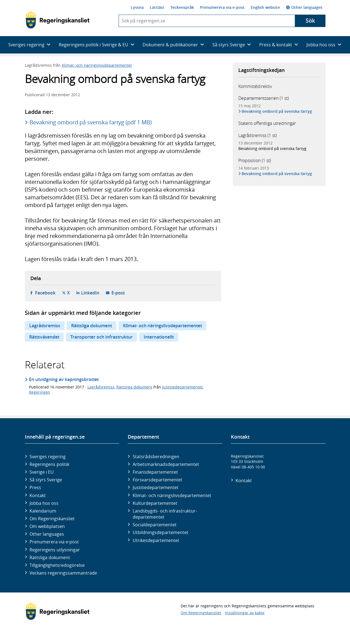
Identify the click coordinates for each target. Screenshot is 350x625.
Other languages (304, 7)
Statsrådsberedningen (156, 457)
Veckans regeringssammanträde (63, 573)
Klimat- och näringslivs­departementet (172, 495)
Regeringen (39, 392)
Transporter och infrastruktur (101, 337)
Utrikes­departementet (156, 540)
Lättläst (157, 7)
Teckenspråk (182, 7)
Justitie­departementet (155, 487)
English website (265, 7)
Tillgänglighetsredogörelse (57, 565)
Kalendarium (43, 511)
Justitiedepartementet (182, 387)
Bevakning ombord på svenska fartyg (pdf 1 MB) (91, 122)
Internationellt (159, 337)
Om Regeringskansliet (52, 519)
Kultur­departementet (155, 503)
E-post (118, 293)
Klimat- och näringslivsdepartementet (97, 65)
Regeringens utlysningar (55, 550)
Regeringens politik (49, 464)
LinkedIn (90, 293)
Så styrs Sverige (46, 480)
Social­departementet (155, 525)
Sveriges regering (48, 457)
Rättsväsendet (44, 337)
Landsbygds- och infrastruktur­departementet (165, 514)
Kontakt (38, 495)
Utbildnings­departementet (160, 532)
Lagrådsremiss (44, 326)
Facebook (45, 293)
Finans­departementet (155, 472)
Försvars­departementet (157, 480)
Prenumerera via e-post (222, 7)
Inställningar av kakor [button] (245, 612)
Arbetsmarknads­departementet (166, 464)
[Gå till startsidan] (57, 19)
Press (35, 487)
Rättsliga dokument (91, 326)
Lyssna (137, 7)
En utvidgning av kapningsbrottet (64, 379)
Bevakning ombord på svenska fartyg (277, 111)
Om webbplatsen (47, 526)
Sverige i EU (42, 472)
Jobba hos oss (44, 503)
